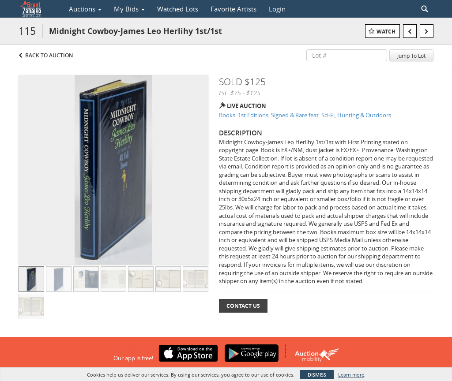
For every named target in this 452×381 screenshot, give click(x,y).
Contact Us (243, 306)
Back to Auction (49, 55)
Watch (386, 31)
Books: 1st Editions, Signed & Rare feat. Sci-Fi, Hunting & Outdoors (305, 115)
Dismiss (317, 374)
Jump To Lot (411, 55)
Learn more (351, 374)
